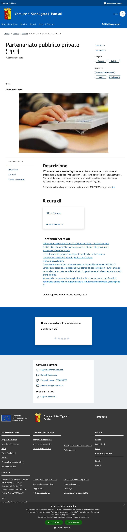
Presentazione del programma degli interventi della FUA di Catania (74, 254)
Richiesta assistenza (41, 492)
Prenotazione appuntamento (45, 479)
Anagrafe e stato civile (42, 439)
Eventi (98, 465)
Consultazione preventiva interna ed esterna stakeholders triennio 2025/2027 (79, 264)
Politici (4, 457)
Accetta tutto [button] (54, 522)
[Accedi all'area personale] (113, 3)
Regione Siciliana (8, 3)
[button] (63, 528)
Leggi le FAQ (38, 488)
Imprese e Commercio (42, 444)
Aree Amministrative (10, 444)
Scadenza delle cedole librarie (56, 250)
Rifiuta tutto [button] (73, 522)
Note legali (68, 488)
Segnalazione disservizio (43, 483)
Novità (16, 33)
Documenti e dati (8, 466)
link (113, 187)
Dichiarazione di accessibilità (76, 492)
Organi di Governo (9, 439)
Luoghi (98, 460)
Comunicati (100, 444)
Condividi (101, 45)
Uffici (3, 448)
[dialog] (63, 517)
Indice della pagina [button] (15, 161)
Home (6, 33)
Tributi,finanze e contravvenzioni (78, 445)
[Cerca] (123, 14)
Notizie (25, 33)
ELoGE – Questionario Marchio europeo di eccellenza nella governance (76, 247)
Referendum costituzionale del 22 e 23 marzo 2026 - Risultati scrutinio (76, 243)
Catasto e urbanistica (42, 448)
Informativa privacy (72, 483)
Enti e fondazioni (8, 453)
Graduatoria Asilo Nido (53, 261)
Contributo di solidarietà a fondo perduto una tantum (68, 257)
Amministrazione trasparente (76, 479)
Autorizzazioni (70, 449)
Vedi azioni (101, 50)
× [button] (124, 505)
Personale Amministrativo (12, 461)
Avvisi (97, 448)
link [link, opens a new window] (87, 517)
